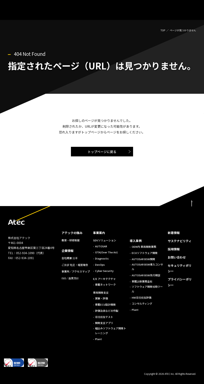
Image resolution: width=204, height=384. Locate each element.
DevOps (100, 265)
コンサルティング (142, 303)
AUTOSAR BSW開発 (143, 259)
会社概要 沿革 (70, 258)
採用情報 (174, 249)
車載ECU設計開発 (105, 304)
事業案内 (99, 233)
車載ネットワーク (105, 284)
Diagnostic (102, 258)
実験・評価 (101, 298)
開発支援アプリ (104, 323)
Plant (98, 339)
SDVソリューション (104, 240)
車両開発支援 (101, 292)
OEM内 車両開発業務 (144, 247)
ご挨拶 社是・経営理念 (75, 265)
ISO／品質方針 (70, 278)
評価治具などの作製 (106, 311)
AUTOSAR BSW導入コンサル (147, 267)
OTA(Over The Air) (106, 252)
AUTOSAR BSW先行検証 (146, 275)
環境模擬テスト (104, 317)
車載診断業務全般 (142, 281)
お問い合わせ (177, 257)
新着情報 (174, 233)
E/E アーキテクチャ (104, 279)
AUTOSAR (101, 246)
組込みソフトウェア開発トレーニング (110, 330)
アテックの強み (72, 233)
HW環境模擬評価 (141, 297)
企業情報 (68, 251)
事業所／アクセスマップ (76, 271)
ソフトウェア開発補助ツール (147, 289)
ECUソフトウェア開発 (145, 253)
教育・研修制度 (71, 240)
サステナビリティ (179, 241)
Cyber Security (104, 271)
